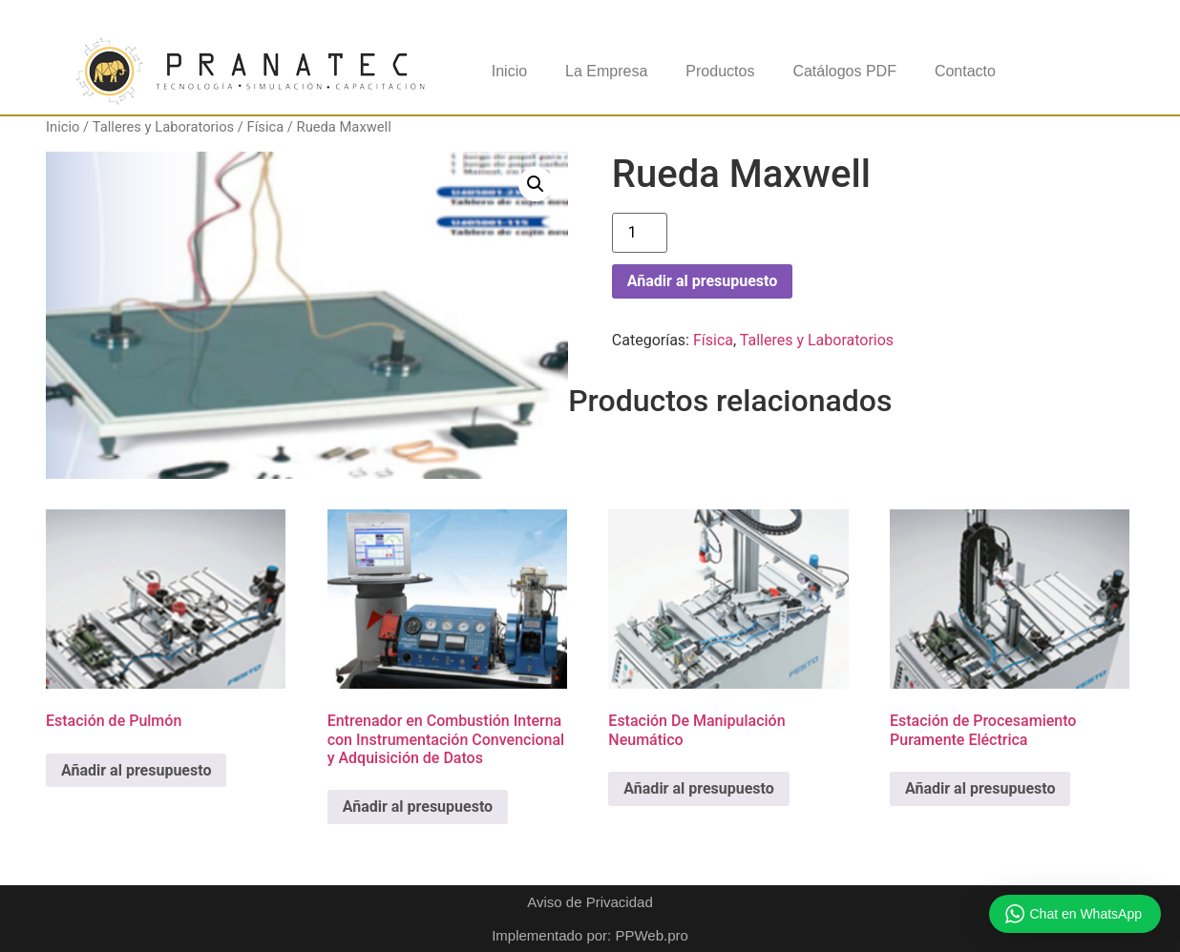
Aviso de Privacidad (589, 902)
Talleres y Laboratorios (163, 126)
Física (265, 126)
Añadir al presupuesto (702, 281)
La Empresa (606, 71)
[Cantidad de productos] (639, 233)
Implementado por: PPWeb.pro (590, 935)
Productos (719, 71)
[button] (535, 184)
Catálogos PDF (844, 71)
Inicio (509, 71)
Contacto (965, 71)
